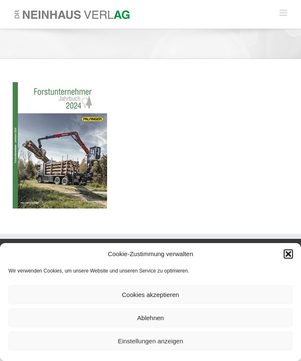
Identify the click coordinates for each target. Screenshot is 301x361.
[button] (288, 254)
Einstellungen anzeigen (150, 341)
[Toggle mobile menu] (284, 12)
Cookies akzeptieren (150, 294)
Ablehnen (150, 317)
